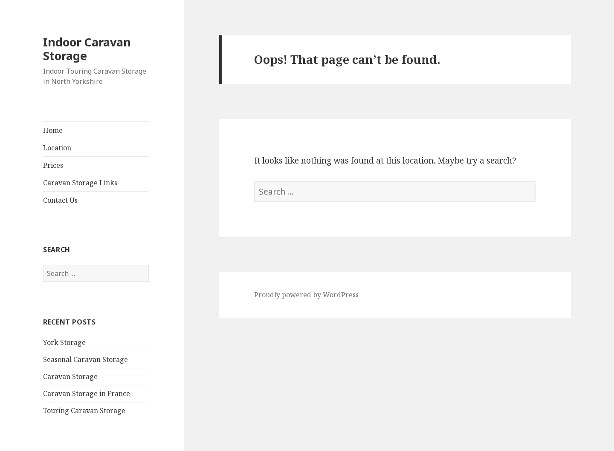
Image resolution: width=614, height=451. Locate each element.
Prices (53, 165)
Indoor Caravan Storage (87, 48)
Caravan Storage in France (86, 393)
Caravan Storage (70, 376)
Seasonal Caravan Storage (85, 359)
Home (53, 130)
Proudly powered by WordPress (306, 294)
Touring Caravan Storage (84, 410)
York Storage (64, 342)
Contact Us (60, 200)
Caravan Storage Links (80, 182)
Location (57, 147)
